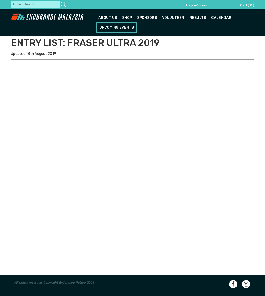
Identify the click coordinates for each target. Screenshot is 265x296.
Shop (127, 18)
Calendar (221, 18)
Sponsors (147, 18)
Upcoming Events (116, 27)
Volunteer (173, 18)
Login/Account (198, 5)
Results (197, 18)
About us (107, 18)
